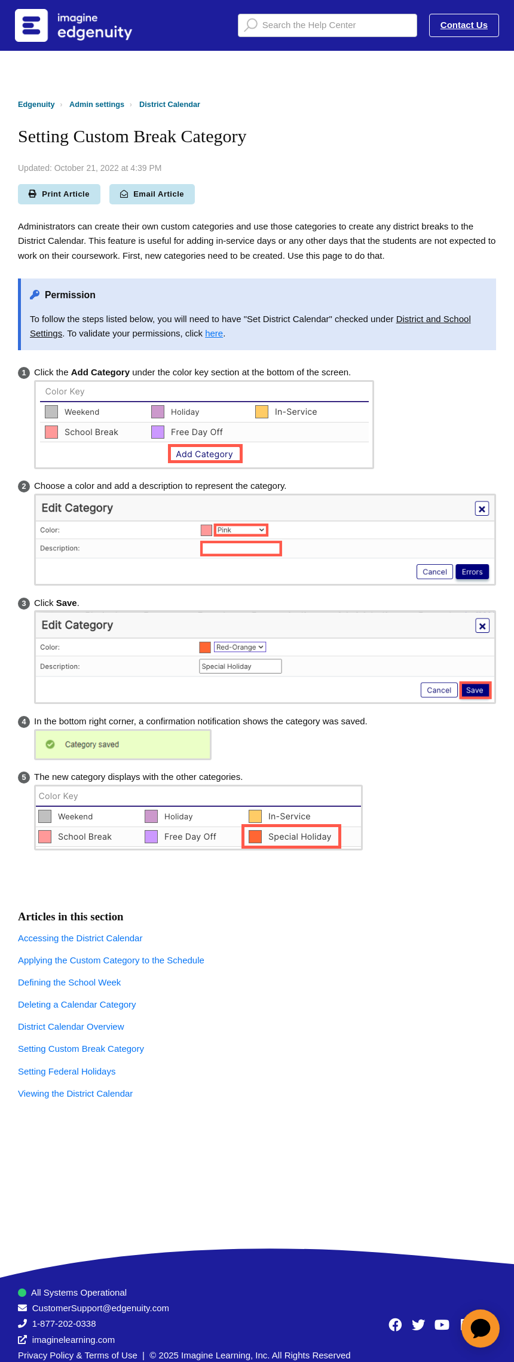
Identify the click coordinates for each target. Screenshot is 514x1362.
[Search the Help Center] (327, 25)
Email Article (152, 193)
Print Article (59, 193)
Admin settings (96, 104)
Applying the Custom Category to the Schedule (111, 960)
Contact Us (464, 25)
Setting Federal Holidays (66, 1071)
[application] (480, 1328)
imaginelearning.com (73, 1340)
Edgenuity (36, 104)
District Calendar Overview (71, 1026)
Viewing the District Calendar (75, 1093)
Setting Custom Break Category (81, 1048)
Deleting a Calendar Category (77, 1004)
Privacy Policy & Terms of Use (77, 1355)
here (214, 333)
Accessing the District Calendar (80, 938)
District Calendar (169, 104)
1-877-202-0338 (64, 1323)
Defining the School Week (69, 982)
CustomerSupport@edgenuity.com (100, 1308)
